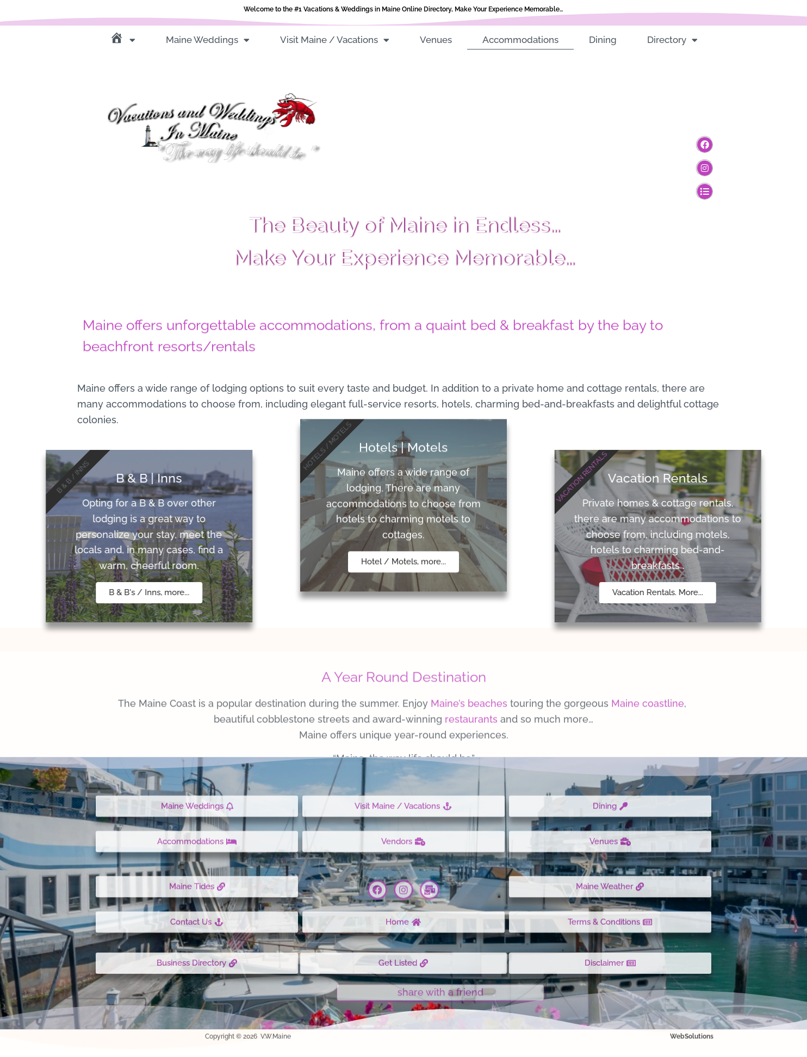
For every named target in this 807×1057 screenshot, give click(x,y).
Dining (603, 39)
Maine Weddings (208, 40)
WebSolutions (691, 1029)
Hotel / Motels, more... (403, 470)
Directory (672, 40)
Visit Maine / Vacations (334, 40)
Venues (436, 39)
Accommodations (520, 39)
